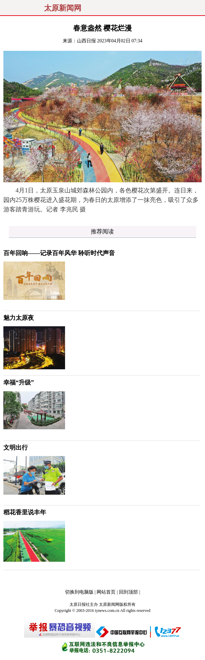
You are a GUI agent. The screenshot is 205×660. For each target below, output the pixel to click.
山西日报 (86, 40)
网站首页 (106, 592)
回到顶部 (128, 592)
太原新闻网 (62, 8)
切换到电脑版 (79, 592)
